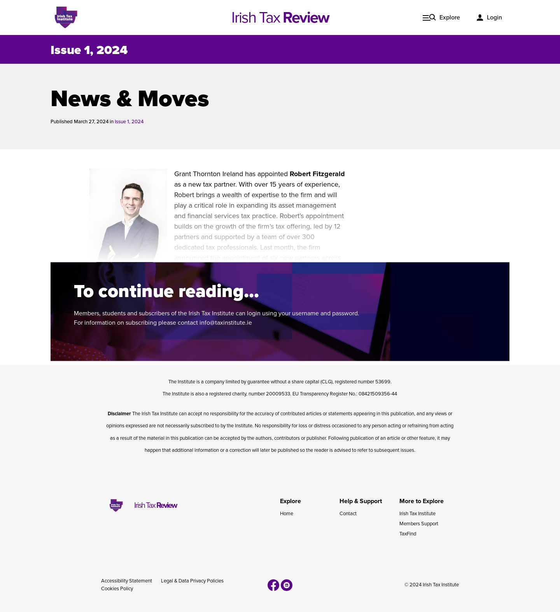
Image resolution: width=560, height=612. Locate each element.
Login (494, 17)
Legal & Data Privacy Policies (192, 581)
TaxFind (407, 534)
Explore (449, 17)
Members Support (418, 524)
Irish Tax (280, 17)
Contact (348, 514)
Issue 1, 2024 (89, 50)
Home (286, 514)
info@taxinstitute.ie (226, 323)
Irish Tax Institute (417, 514)
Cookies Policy (117, 589)
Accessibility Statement (126, 581)
